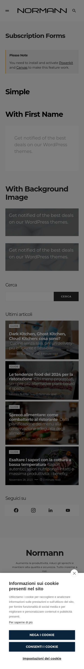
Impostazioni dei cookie (42, 658)
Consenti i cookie (42, 646)
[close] (74, 573)
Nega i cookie (42, 635)
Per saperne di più (21, 622)
